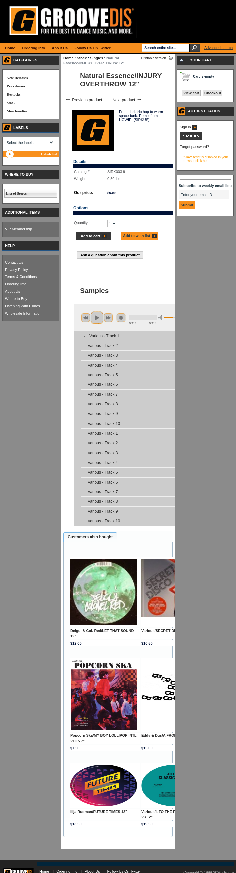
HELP (10, 246)
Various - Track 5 (103, 375)
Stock (82, 58)
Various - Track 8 (103, 404)
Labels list (49, 154)
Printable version (153, 58)
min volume (161, 317)
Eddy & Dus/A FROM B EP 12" (167, 735)
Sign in (188, 127)
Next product (127, 100)
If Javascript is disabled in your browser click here (205, 159)
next (108, 317)
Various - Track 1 (104, 336)
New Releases (17, 78)
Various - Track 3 (103, 355)
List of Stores (16, 193)
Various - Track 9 (103, 413)
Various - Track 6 (103, 384)
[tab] (90, 537)
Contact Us (14, 262)
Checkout (212, 93)
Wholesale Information (23, 313)
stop (121, 317)
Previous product (83, 100)
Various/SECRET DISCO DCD (166, 631)
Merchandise (17, 111)
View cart (191, 93)
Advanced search (218, 48)
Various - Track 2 (103, 345)
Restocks (14, 94)
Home (68, 58)
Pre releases (16, 86)
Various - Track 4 (103, 365)
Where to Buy (16, 299)
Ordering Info (15, 284)
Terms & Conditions (21, 277)
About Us (12, 291)
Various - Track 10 (104, 423)
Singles (96, 58)
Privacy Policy (16, 270)
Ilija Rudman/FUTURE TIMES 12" (98, 812)
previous (85, 317)
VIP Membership (18, 229)
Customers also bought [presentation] (90, 537)
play (97, 317)
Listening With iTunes (22, 306)
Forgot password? (194, 147)
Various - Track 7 (103, 394)
